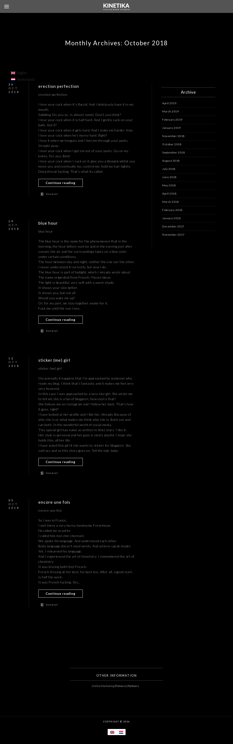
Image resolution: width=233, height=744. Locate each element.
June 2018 (169, 177)
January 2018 (171, 218)
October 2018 (171, 144)
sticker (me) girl (54, 360)
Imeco (122, 686)
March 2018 (170, 201)
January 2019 (171, 128)
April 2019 (169, 103)
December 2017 (173, 226)
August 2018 (171, 160)
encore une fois (54, 502)
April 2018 (169, 193)
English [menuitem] (22, 73)
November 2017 (173, 234)
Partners (133, 686)
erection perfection (58, 86)
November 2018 (173, 136)
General (52, 193)
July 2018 (168, 169)
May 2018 (169, 185)
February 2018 (172, 210)
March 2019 (170, 111)
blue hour (48, 223)
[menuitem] (23, 72)
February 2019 (172, 119)
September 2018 (173, 152)
